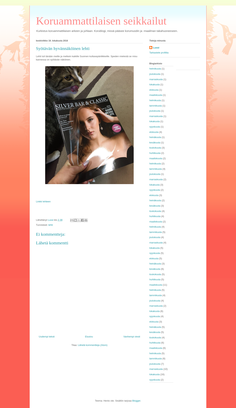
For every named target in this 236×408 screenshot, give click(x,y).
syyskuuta (154, 126)
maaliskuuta (155, 95)
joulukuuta (154, 74)
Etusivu (89, 336)
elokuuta (153, 89)
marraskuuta (156, 79)
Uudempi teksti (47, 336)
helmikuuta (155, 68)
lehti (50, 225)
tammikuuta (155, 105)
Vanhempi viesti (131, 336)
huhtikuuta (154, 153)
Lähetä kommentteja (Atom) (92, 345)
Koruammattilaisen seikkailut (101, 21)
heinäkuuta (155, 137)
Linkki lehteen (43, 201)
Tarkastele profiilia (159, 52)
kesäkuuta (154, 142)
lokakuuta (154, 84)
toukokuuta (155, 147)
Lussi (156, 47)
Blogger (136, 400)
